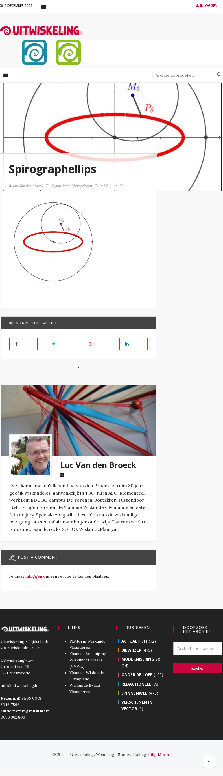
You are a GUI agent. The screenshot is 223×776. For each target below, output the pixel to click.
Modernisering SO (141, 666)
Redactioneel (136, 691)
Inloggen (206, 5)
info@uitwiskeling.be (19, 692)
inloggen (33, 583)
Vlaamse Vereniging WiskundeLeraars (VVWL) (87, 667)
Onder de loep (137, 682)
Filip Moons (159, 761)
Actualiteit (134, 648)
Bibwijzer (131, 657)
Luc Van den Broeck (26, 186)
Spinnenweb (134, 700)
